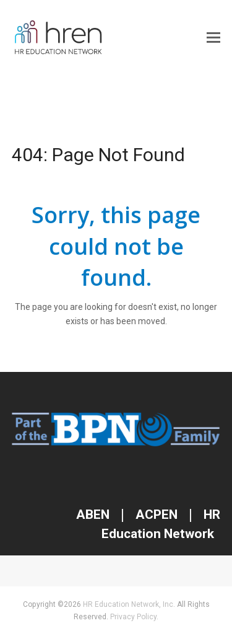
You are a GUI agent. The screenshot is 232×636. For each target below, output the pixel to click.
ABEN (93, 514)
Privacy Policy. (134, 616)
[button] (213, 38)
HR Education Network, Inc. (129, 604)
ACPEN (156, 514)
